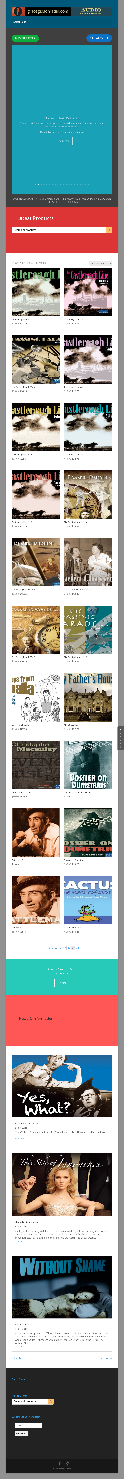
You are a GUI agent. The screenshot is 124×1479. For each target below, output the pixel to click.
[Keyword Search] (59, 236)
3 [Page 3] (52, 953)
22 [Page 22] (77, 953)
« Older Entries (18, 1364)
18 (82, 190)
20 (88, 190)
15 (74, 190)
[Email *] (28, 1431)
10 (60, 190)
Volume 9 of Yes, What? (26, 1129)
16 (77, 190)
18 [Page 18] (60, 953)
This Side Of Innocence (26, 1228)
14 (71, 190)
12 (66, 190)
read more (20, 1144)
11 (63, 190)
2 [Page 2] (49, 953)
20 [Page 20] (69, 953)
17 (80, 190)
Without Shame (22, 1330)
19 (85, 190)
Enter (62, 989)
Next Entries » (106, 1364)
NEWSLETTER (25, 33)
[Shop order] (100, 269)
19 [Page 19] (64, 953)
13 (69, 190)
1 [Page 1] (46, 953)
